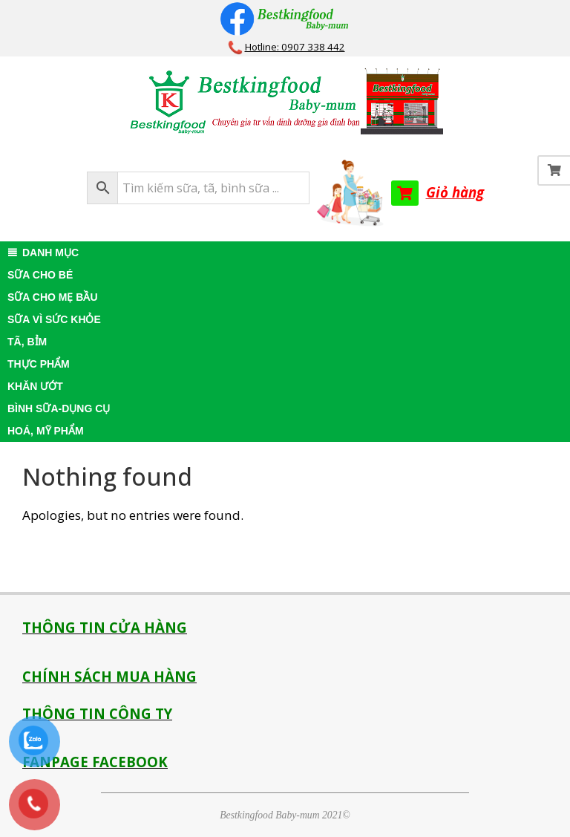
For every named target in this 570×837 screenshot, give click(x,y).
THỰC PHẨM (38, 364)
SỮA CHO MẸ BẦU (52, 297)
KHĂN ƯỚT (35, 386)
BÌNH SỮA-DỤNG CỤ (58, 408)
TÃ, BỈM (27, 342)
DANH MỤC (50, 252)
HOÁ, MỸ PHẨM (45, 431)
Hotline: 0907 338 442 (295, 46)
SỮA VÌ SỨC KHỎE (54, 319)
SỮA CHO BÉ (40, 275)
